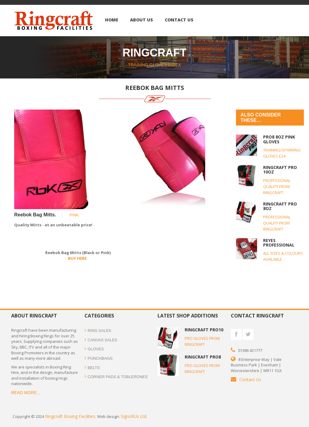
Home (111, 20)
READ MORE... (25, 392)
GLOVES (94, 349)
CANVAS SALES (100, 340)
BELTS (92, 367)
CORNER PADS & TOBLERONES (116, 376)
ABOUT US (141, 20)
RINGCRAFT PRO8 (203, 357)
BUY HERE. (78, 258)
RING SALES (97, 330)
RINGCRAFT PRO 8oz (280, 206)
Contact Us (250, 379)
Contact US (179, 20)
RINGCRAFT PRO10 (204, 330)
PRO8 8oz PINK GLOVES (279, 139)
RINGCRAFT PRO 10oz (280, 169)
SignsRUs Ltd (133, 416)
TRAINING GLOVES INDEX (154, 64)
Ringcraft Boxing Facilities (69, 416)
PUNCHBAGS (100, 358)
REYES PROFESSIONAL (279, 242)
